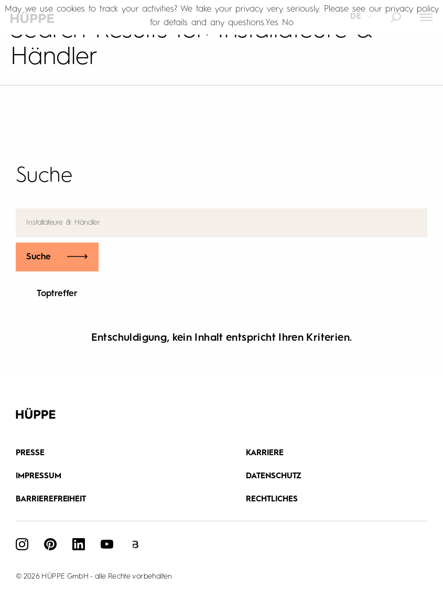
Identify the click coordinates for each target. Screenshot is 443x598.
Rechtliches (272, 499)
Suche (38, 257)
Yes (271, 22)
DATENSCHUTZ (273, 476)
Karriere (265, 453)
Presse (30, 453)
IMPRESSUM (38, 476)
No (288, 22)
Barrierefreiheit (51, 499)
